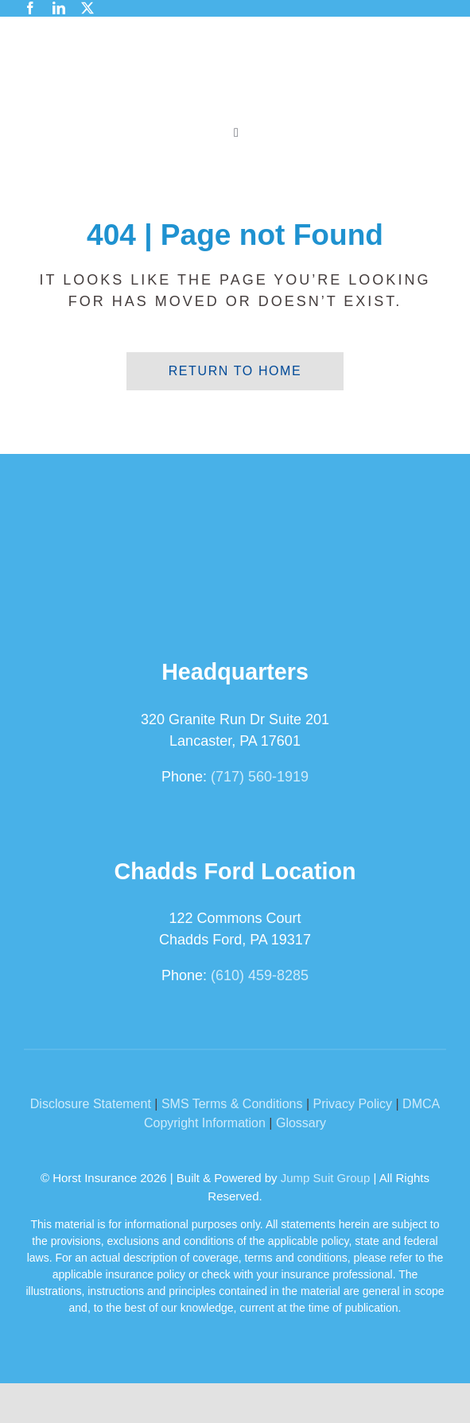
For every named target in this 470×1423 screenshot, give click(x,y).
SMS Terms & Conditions (232, 1104)
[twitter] (87, 8)
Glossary (301, 1123)
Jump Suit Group (326, 1178)
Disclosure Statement (90, 1104)
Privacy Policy (352, 1104)
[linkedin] (58, 8)
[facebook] (30, 8)
